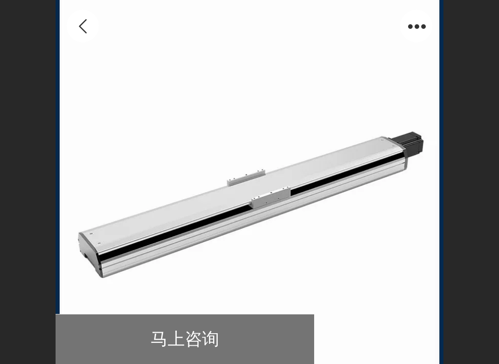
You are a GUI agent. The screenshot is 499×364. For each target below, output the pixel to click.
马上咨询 (185, 339)
